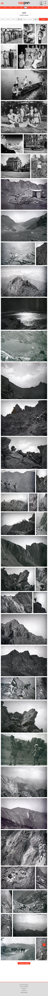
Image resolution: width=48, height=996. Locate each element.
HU (45, 3)
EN (45, 5)
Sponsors (24, 988)
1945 (21, 7)
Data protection (24, 992)
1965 (43, 7)
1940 (16, 7)
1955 (32, 7)
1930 (5, 7)
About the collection (24, 984)
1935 (10, 7)
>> (30, 13)
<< (17, 13)
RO (45, 1)
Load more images (24, 963)
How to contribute (24, 986)
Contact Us (24, 990)
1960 (38, 7)
